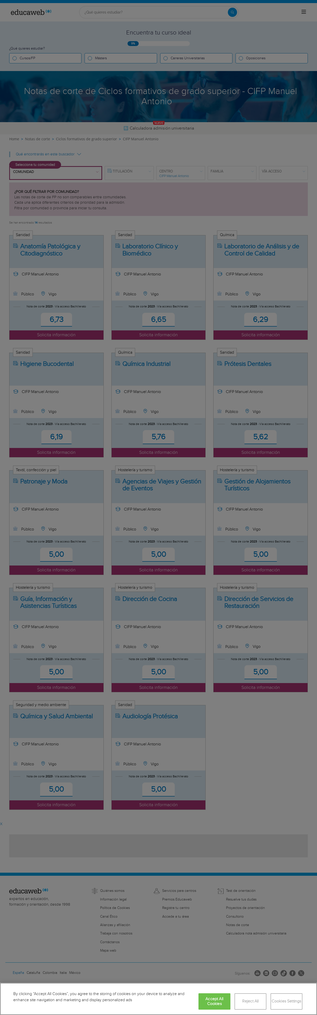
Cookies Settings (286, 1001)
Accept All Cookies (214, 1001)
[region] (158, 999)
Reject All (250, 1001)
